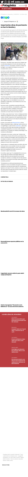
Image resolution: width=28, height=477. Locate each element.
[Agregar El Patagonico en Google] (10, 21)
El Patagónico (4, 14)
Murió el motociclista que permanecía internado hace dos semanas (19, 320)
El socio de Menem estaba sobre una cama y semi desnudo (18, 340)
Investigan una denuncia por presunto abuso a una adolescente (18, 350)
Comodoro (18, 125)
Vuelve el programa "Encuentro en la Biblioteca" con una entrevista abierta (12, 305)
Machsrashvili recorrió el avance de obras (13, 211)
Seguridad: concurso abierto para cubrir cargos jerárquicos (12, 274)
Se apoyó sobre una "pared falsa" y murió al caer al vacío (19, 330)
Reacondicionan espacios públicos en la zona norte (12, 242)
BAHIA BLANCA (14, 327)
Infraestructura (16, 122)
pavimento (7, 65)
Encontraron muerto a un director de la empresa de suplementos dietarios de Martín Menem (18, 361)
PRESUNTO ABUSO (15, 347)
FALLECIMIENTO (14, 317)
